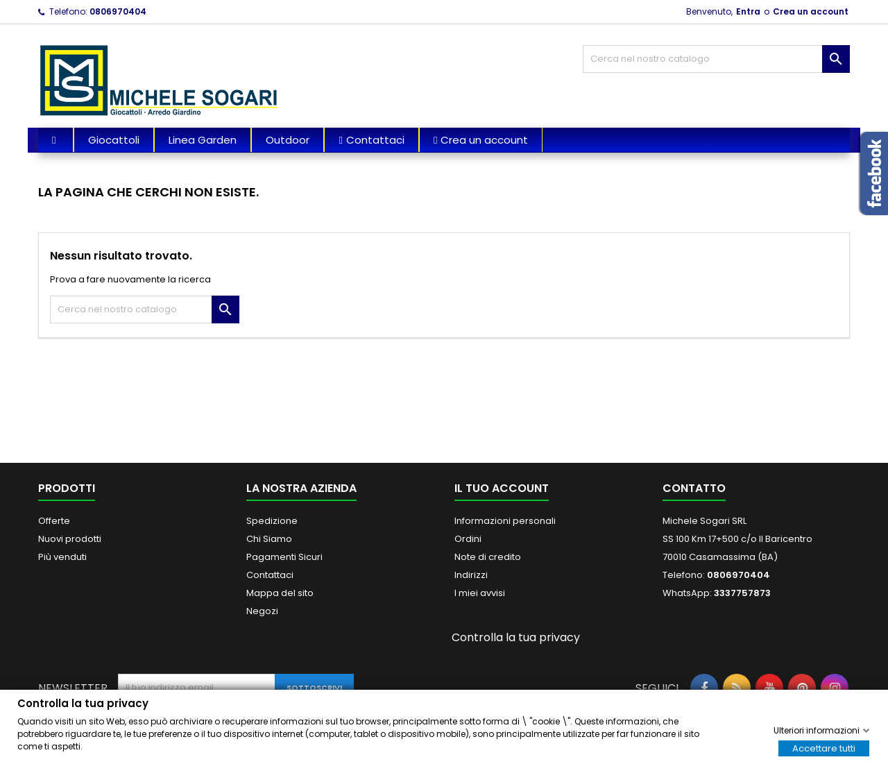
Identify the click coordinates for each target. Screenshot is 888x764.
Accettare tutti (823, 747)
